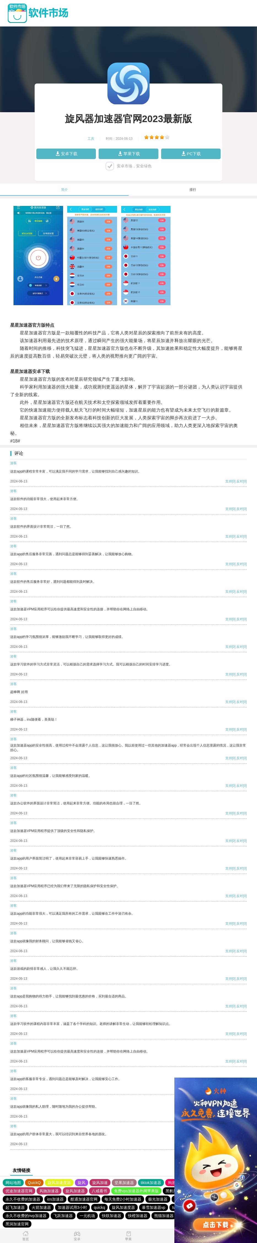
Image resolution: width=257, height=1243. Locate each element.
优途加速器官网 (19, 1191)
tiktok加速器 (151, 1182)
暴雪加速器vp (153, 1207)
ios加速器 (55, 1199)
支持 (228, 481)
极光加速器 (157, 1199)
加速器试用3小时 (72, 1207)
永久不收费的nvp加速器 (26, 1216)
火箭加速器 (41, 1207)
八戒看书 (99, 1191)
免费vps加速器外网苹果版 (136, 1191)
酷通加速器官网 (84, 1199)
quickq (99, 1207)
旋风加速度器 (59, 1182)
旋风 (81, 1182)
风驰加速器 (49, 1191)
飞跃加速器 (63, 1216)
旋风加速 (100, 1182)
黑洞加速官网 (17, 1224)
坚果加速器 (124, 1182)
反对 (239, 481)
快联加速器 (111, 1216)
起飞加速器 (15, 1207)
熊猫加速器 (164, 1216)
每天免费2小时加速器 (122, 1199)
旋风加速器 (75, 1191)
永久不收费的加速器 (23, 1199)
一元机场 (87, 1216)
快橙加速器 (137, 1216)
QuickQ (34, 1182)
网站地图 (13, 1182)
